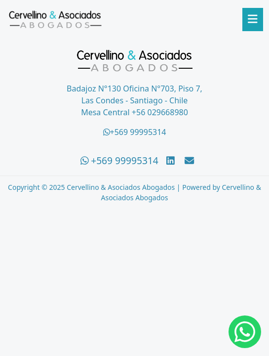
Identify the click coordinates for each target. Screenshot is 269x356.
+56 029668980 (160, 112)
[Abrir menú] (252, 19)
